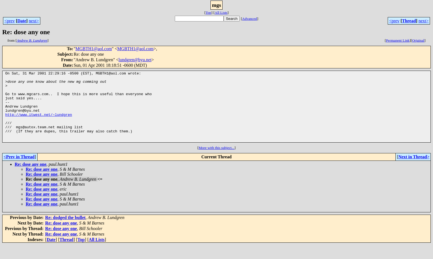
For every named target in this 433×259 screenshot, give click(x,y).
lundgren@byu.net (134, 59)
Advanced (249, 19)
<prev (9, 20)
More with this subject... (216, 162)
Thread (409, 20)
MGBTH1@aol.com (93, 48)
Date (21, 20)
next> (34, 20)
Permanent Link (398, 40)
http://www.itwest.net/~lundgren (38, 123)
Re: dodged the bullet (65, 231)
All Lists (221, 12)
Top (208, 12)
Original (418, 40)
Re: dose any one (30, 178)
